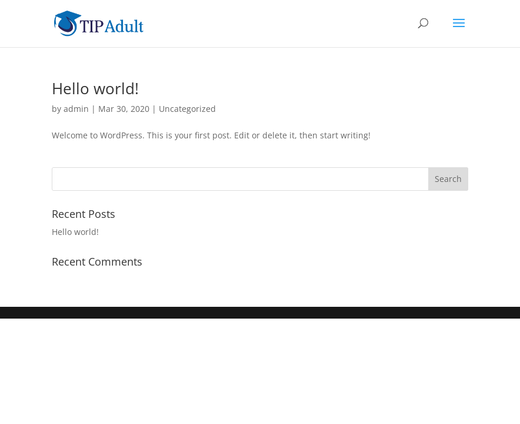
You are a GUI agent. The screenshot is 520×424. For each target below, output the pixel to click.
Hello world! (95, 88)
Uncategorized (187, 108)
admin (76, 108)
